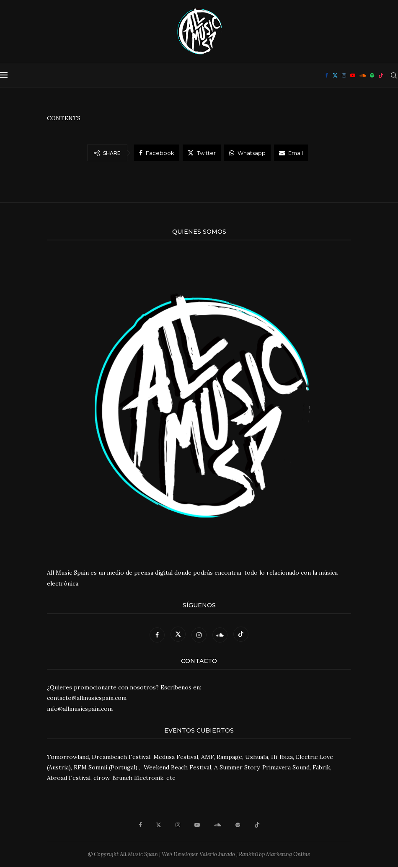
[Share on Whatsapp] (247, 152)
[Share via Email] (291, 152)
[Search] (394, 75)
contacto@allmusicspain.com (87, 698)
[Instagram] (344, 75)
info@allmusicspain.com (80, 708)
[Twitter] (335, 75)
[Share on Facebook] (156, 152)
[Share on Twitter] (202, 152)
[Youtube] (352, 75)
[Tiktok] (380, 75)
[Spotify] (372, 75)
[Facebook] (327, 75)
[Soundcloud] (362, 75)
